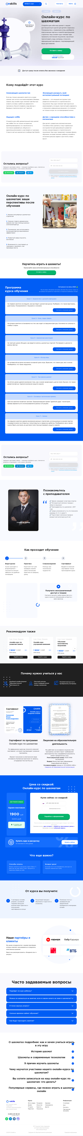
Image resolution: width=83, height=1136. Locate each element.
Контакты (59, 3)
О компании (66, 1103)
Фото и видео (31, 1103)
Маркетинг (31, 1109)
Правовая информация (71, 1133)
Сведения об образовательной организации (60, 767)
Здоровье (47, 1103)
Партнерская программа (66, 1111)
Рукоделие (39, 1103)
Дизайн (30, 1105)
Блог (64, 1105)
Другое (56, 11)
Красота (39, 1107)
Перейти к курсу (18, 657)
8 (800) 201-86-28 (14, 1114)
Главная (46, 11)
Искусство (39, 1105)
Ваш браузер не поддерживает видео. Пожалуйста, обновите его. (21, 600)
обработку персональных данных (64, 826)
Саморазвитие (49, 1105)
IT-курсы (30, 1107)
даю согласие (48, 826)
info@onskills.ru (16, 1116)
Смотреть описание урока (64, 310)
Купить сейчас (66, 842)
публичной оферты (59, 828)
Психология (40, 1109)
